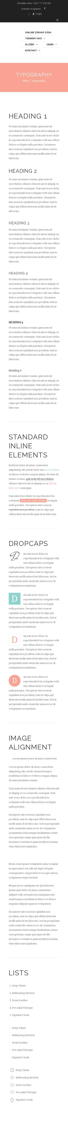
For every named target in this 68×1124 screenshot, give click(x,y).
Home (26, 80)
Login (39, 14)
